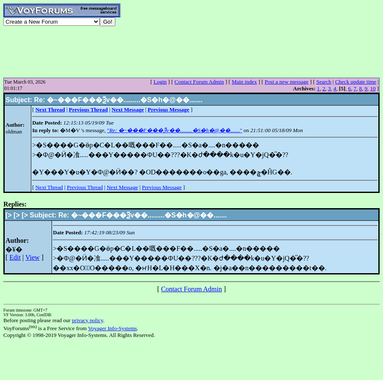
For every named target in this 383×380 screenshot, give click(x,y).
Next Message (122, 187)
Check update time (355, 82)
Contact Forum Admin (199, 82)
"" (174, 130)
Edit (15, 257)
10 (372, 88)
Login (160, 82)
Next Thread (49, 187)
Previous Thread (85, 187)
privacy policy (87, 320)
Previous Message (162, 187)
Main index (244, 82)
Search (323, 82)
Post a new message (287, 82)
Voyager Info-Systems (112, 328)
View (32, 257)
